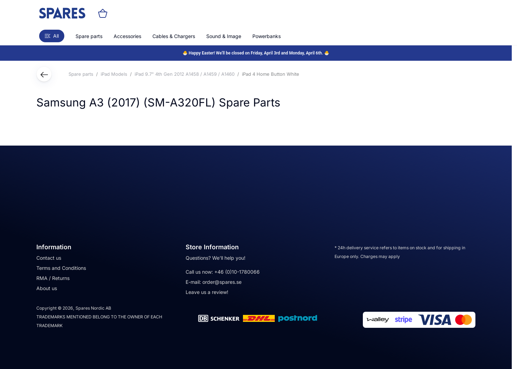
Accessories (127, 36)
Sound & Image (223, 36)
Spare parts (89, 36)
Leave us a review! (207, 292)
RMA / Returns (53, 278)
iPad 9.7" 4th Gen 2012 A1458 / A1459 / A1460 (185, 74)
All (52, 36)
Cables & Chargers (173, 36)
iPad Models (114, 74)
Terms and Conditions (61, 268)
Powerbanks (266, 36)
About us (46, 288)
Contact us (48, 258)
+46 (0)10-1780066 (237, 272)
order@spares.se (222, 282)
